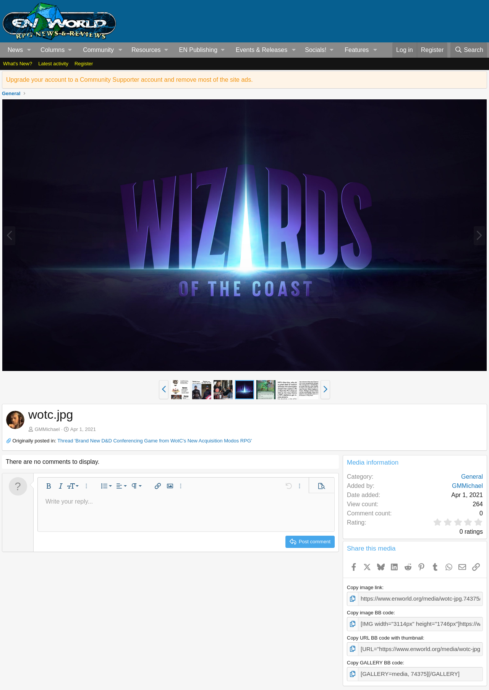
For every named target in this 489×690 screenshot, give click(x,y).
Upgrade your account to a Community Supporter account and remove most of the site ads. (129, 79)
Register (83, 63)
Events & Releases (261, 50)
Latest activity (53, 63)
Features (357, 50)
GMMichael (47, 429)
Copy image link (364, 587)
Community (98, 50)
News (15, 50)
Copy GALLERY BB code (375, 659)
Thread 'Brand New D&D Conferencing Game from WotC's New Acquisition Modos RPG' (154, 441)
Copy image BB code (370, 611)
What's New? (17, 63)
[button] (29, 50)
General (472, 476)
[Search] (468, 50)
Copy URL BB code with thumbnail (385, 635)
